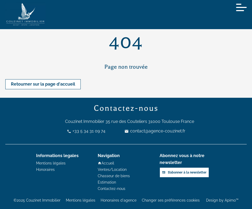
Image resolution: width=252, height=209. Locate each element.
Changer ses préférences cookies (171, 200)
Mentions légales (80, 200)
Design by (221, 200)
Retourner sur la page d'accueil (43, 84)
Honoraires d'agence (118, 200)
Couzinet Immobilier (84, 121)
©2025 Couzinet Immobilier (37, 200)
